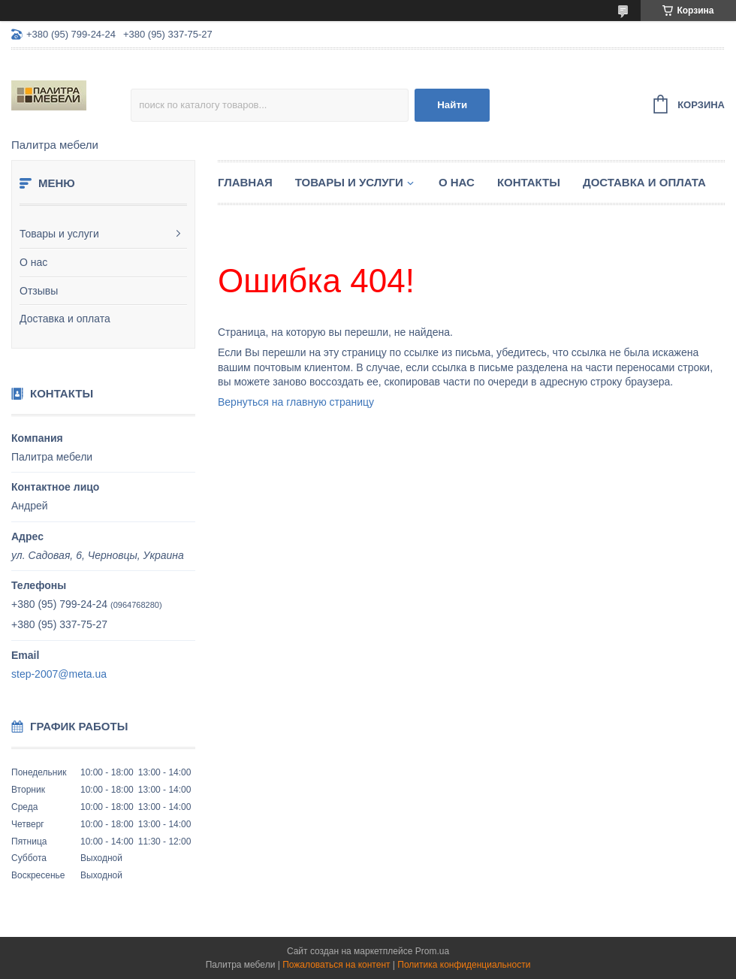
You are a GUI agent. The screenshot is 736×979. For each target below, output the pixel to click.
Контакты (528, 182)
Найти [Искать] (452, 104)
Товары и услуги (59, 234)
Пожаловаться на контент (336, 964)
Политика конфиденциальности (463, 964)
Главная (245, 182)
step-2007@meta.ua (59, 674)
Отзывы (39, 291)
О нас (33, 262)
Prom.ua (432, 951)
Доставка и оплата (65, 319)
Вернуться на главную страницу (296, 402)
